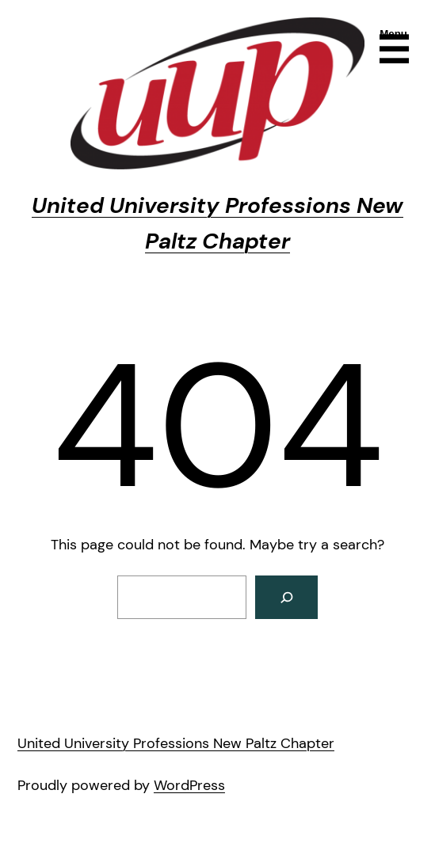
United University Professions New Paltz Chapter (175, 743)
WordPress (189, 785)
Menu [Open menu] (393, 34)
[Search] (286, 597)
